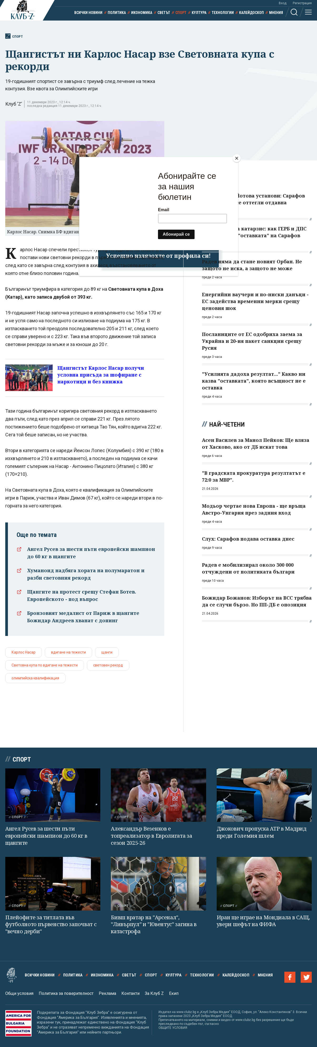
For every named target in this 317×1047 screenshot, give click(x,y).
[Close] (237, 158)
